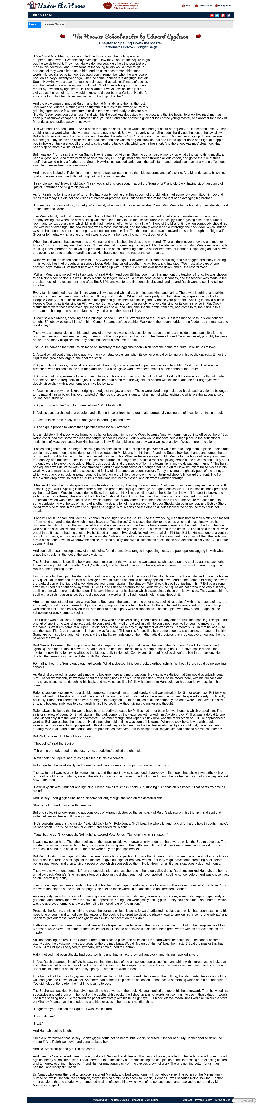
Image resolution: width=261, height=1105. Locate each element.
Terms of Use (222, 1100)
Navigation (223, 5)
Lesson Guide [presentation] (53, 24)
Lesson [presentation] (34, 24)
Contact (187, 1100)
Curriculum (203, 5)
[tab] (34, 25)
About (187, 5)
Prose (47, 15)
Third (35, 15)
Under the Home (88, 5)
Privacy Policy (203, 1100)
